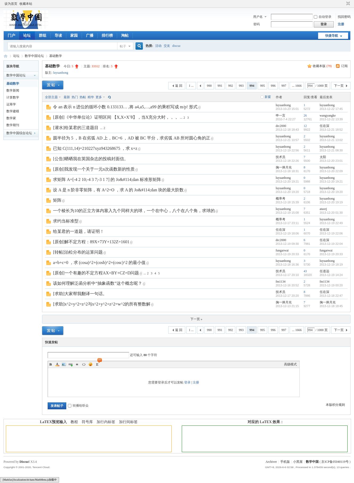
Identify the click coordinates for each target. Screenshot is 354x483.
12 (305, 126)
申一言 (280, 115)
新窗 (268, 97)
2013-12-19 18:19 (331, 264)
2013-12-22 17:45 (331, 108)
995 (262, 86)
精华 (91, 97)
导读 (58, 36)
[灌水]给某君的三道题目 (75, 127)
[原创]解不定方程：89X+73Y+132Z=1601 (91, 242)
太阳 (323, 157)
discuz (176, 46)
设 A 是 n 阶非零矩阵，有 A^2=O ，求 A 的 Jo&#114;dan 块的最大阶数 (118, 190)
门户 (11, 36)
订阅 (344, 66)
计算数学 (12, 97)
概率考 (280, 198)
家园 (74, 36)
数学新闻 (12, 90)
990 (209, 86)
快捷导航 (331, 36)
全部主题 (51, 97)
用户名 (258, 17)
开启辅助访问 (343, 3)
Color (57, 364)
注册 (341, 24)
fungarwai (282, 250)
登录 (187, 382)
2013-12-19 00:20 (331, 285)
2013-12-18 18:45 (331, 306)
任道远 (324, 271)
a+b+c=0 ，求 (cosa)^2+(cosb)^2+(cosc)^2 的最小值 (99, 262)
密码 (256, 24)
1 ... (191, 86)
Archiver (271, 462)
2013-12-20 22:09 (331, 171)
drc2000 (281, 126)
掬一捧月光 (284, 167)
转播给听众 (78, 405)
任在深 (324, 126)
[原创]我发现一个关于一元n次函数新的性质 (94, 169)
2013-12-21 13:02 (331, 140)
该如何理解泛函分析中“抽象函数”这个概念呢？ (97, 283)
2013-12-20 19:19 (331, 202)
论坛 (27, 36)
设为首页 (11, 4)
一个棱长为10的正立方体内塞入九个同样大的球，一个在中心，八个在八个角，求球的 (134, 210)
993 (241, 86)
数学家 (11, 118)
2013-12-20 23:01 (331, 160)
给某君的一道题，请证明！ (78, 231)
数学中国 (5, 56)
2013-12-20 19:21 (331, 181)
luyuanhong (60, 73)
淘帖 (125, 36)
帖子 (123, 46)
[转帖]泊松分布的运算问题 (78, 252)
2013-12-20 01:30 (331, 212)
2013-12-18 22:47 (331, 295)
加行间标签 (128, 422)
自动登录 (322, 17)
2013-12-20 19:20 (331, 191)
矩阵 (57, 200)
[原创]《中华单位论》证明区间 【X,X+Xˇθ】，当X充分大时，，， (115, 117)
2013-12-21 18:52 (331, 129)
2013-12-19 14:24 (331, 274)
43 (305, 271)
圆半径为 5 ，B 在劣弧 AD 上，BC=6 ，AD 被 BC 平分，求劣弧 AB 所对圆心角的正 (131, 138)
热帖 (83, 97)
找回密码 (344, 17)
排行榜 (107, 36)
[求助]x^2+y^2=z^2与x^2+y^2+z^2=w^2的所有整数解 (101, 304)
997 (283, 86)
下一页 (339, 86)
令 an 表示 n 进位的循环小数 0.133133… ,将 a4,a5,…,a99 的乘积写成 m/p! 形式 (125, 107)
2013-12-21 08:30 (331, 150)
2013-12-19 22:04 (331, 243)
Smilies (90, 364)
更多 (99, 97)
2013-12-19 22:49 (331, 223)
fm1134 (281, 281)
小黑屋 (298, 462)
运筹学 (11, 104)
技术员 (280, 157)
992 (230, 86)
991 (219, 86)
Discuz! (24, 462)
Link (70, 364)
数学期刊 (12, 125)
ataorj (323, 209)
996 (273, 86)
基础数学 (55, 56)
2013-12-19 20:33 (331, 254)
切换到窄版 (347, 3)
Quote (77, 364)
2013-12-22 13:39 (331, 119)
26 (305, 115)
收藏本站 (25, 4)
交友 (167, 46)
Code (84, 364)
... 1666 (297, 86)
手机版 (285, 462)
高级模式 (290, 364)
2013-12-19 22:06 (331, 233)
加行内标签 (106, 422)
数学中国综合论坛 (19, 133)
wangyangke (328, 115)
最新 (67, 97)
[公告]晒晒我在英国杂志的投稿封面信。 (90, 158)
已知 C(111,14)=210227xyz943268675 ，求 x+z (95, 148)
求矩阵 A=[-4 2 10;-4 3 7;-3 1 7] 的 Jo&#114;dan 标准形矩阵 (107, 179)
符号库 (87, 422)
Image (64, 364)
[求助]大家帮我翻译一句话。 (80, 293)
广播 (89, 36)
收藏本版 (322, 66)
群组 (42, 36)
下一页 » (196, 319)
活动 (158, 46)
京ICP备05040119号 (334, 462)
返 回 (178, 86)
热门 (75, 97)
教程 (74, 422)
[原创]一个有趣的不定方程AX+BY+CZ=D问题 (96, 273)
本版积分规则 (335, 405)
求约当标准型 (66, 221)
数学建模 (12, 111)
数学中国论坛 (34, 56)
